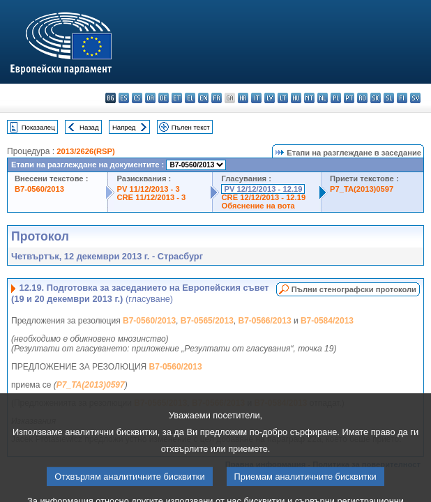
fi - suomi (402, 98)
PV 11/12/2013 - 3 (147, 189)
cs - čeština (137, 98)
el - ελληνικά (190, 98)
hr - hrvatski (243, 98)
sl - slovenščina (389, 98)
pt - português (349, 98)
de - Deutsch (163, 98)
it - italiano (256, 98)
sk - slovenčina (375, 98)
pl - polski (336, 98)
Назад (89, 127)
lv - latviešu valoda (269, 98)
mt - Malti (309, 98)
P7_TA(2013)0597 (361, 189)
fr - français (216, 98)
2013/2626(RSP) (85, 151)
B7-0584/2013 (327, 321)
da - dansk (150, 98)
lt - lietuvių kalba (283, 98)
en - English (203, 98)
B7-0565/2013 (207, 321)
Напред (124, 127)
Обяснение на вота (257, 205)
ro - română (362, 98)
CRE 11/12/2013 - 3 (151, 197)
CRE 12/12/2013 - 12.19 (263, 197)
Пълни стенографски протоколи (354, 289)
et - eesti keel (177, 98)
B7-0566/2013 (265, 321)
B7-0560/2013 (39, 189)
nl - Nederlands (322, 98)
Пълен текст (191, 127)
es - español (124, 98)
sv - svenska (415, 98)
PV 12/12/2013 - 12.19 (263, 189)
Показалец (38, 127)
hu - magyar (296, 98)
